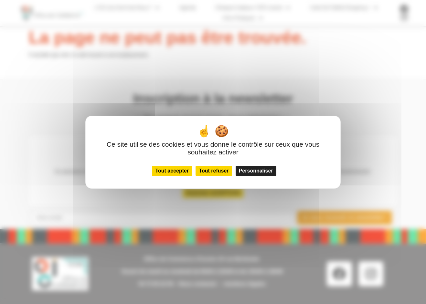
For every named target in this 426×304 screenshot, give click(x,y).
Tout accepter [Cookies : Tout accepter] (172, 170)
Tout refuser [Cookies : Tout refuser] (214, 170)
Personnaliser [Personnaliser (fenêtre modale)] (256, 170)
